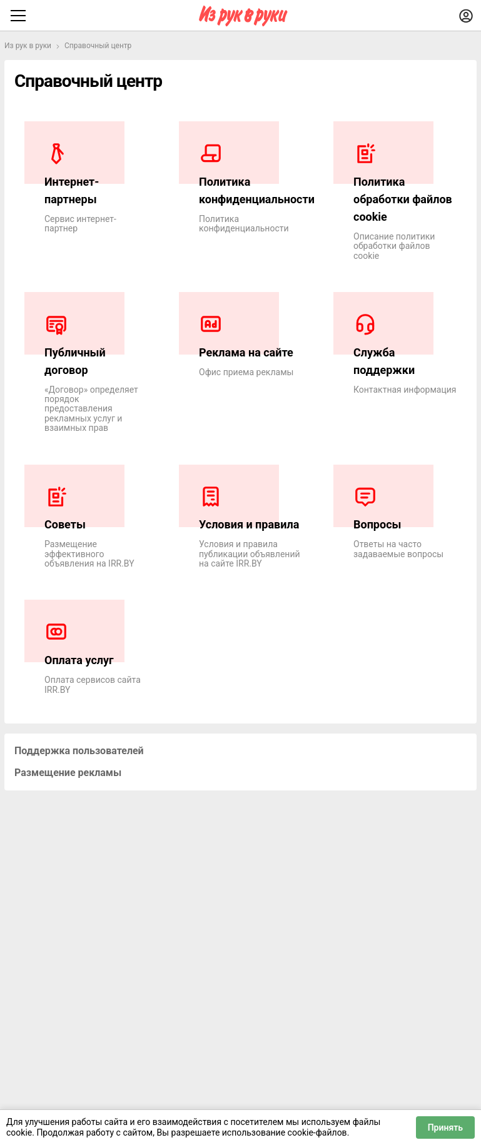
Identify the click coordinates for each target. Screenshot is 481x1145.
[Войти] (466, 15)
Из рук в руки (27, 45)
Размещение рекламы (67, 773)
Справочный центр (97, 45)
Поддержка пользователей (79, 751)
